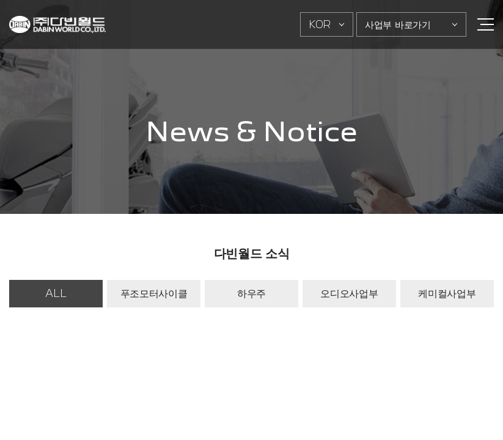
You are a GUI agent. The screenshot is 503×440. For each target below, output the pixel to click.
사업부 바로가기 (398, 24)
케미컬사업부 (446, 293)
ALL (55, 293)
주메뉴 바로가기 (0, 0)
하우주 (251, 293)
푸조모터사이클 (154, 293)
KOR (320, 24)
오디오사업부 (349, 293)
